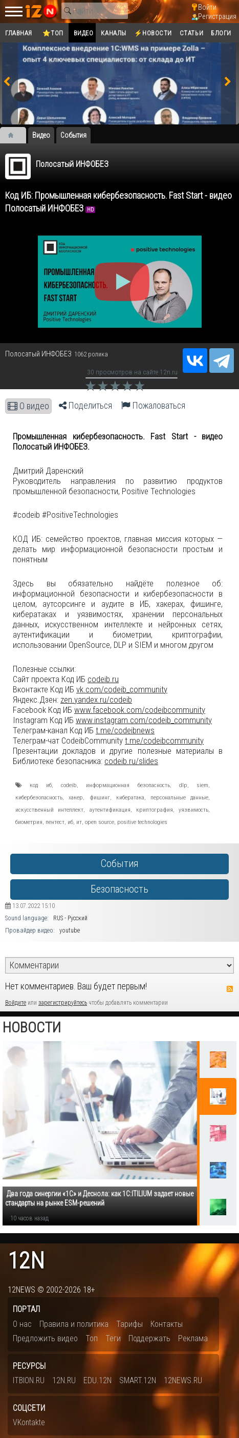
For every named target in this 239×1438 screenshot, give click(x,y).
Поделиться (85, 405)
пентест (55, 822)
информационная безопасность (127, 785)
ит (79, 822)
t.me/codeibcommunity (164, 740)
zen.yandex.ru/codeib (96, 699)
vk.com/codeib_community (121, 689)
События (119, 864)
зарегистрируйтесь (62, 1002)
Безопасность (119, 889)
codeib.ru (103, 679)
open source (99, 822)
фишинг (100, 797)
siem (202, 785)
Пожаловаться (153, 405)
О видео (28, 406)
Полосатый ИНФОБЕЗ (72, 164)
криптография (154, 809)
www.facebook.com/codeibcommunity (139, 710)
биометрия (28, 822)
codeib (69, 785)
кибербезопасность (38, 797)
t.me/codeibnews (125, 730)
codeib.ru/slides (131, 761)
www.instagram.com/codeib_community (144, 720)
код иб (40, 785)
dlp (183, 785)
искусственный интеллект (49, 809)
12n (26, 1261)
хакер (76, 797)
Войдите (15, 1002)
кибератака (130, 797)
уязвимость (193, 809)
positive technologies (142, 822)
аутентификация (110, 809)
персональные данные (179, 797)
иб (70, 822)
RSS (230, 989)
